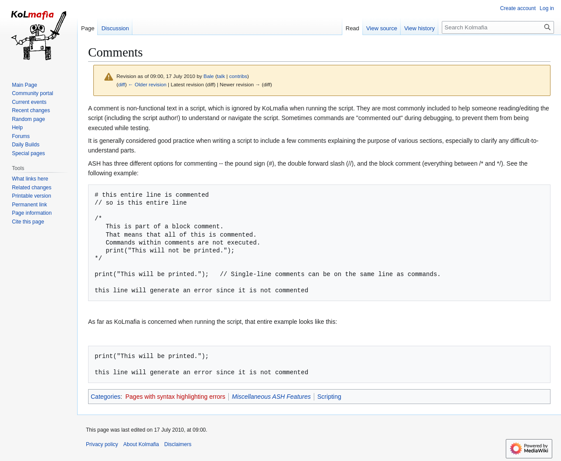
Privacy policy (102, 444)
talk (221, 76)
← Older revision (147, 84)
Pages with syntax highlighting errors (175, 396)
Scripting (329, 396)
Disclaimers (178, 444)
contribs (238, 76)
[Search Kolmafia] (498, 27)
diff (121, 84)
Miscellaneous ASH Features (271, 396)
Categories (106, 396)
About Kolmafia (141, 444)
